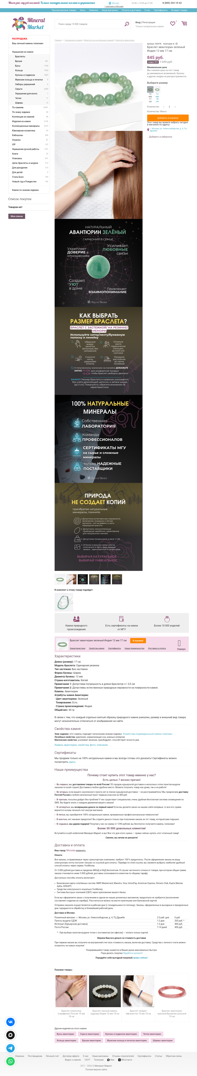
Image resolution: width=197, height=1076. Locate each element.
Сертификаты (161, 10)
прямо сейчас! (140, 958)
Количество (153, 106)
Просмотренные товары (64, 10)
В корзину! (138, 640)
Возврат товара (179, 10)
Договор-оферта (71, 1056)
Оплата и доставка (131, 10)
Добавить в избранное (160, 137)
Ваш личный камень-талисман (27, 43)
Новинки (93, 10)
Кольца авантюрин (66, 1040)
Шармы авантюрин (162, 1040)
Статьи (158, 1056)
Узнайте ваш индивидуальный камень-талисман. (148, 734)
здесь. (72, 761)
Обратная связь (174, 1056)
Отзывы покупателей (123, 1056)
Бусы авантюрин (65, 1034)
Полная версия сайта (96, 1069)
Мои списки (17, 216)
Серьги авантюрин (89, 1034)
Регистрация (148, 22)
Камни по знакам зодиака (25, 190)
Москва (115, 3)
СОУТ (87, 1060)
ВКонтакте (125, 1060)
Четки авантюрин (152, 1034)
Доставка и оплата (157, 648)
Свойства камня (96, 648)
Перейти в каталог (132, 953)
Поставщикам (35, 1056)
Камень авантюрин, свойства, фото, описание (81, 744)
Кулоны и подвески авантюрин (121, 1034)
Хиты (82, 10)
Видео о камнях (73, 1060)
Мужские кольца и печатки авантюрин (127, 1040)
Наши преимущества (134, 648)
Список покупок (20, 199)
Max (110, 1060)
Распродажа (19, 39)
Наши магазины (110, 10)
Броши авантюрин (91, 1040)
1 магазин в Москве (113, 6)
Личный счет (52, 1056)
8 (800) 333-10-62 (172, 3)
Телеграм (99, 1060)
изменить (81, 850)
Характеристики (77, 648)
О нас (147, 10)
